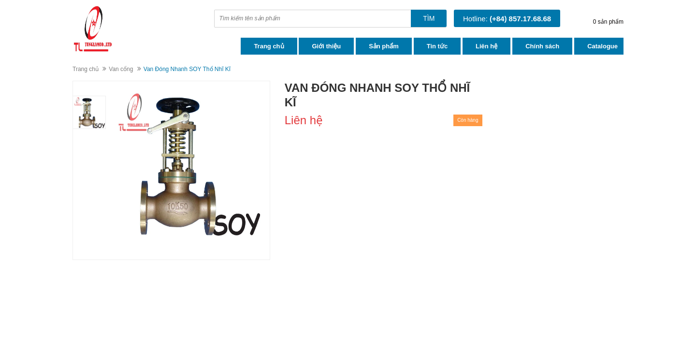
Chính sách (542, 46)
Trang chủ (269, 46)
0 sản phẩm (608, 21)
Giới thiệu (326, 46)
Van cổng (121, 69)
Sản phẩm (384, 46)
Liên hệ (486, 46)
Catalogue (602, 46)
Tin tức (437, 46)
